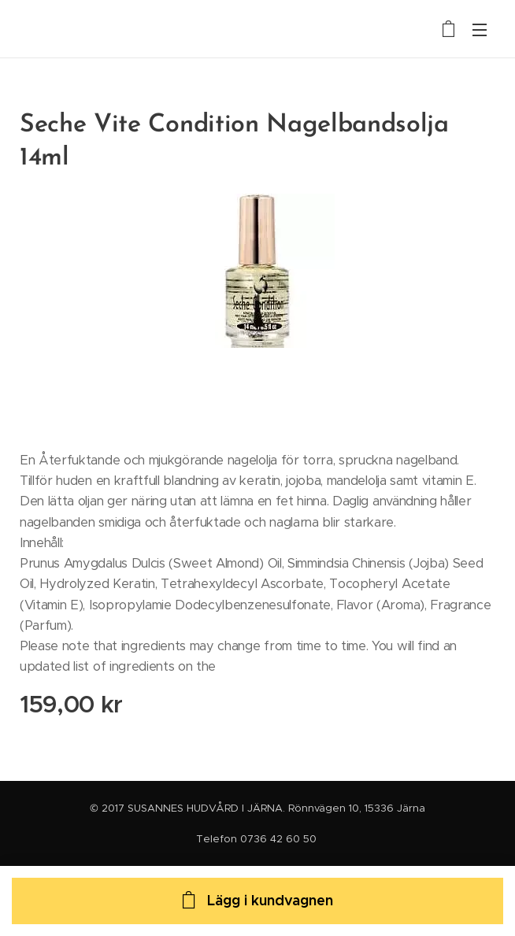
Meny (479, 30)
